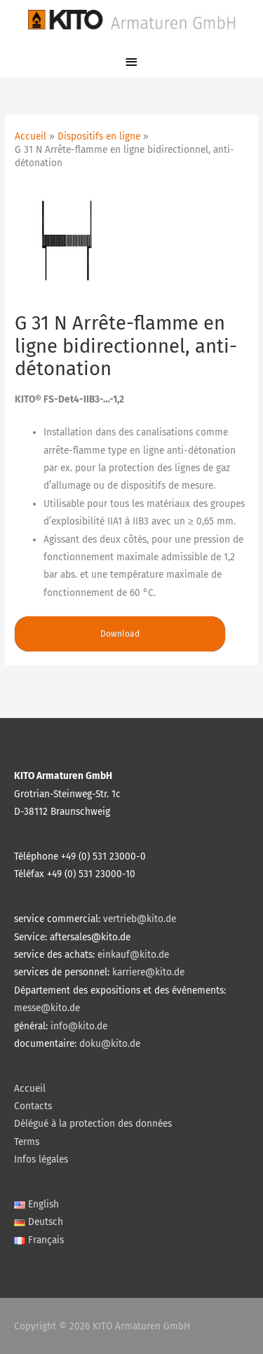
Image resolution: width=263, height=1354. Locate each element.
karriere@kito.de (148, 972)
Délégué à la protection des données (93, 1124)
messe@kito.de (47, 1008)
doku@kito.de (109, 1044)
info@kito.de (78, 1026)
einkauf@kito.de (133, 955)
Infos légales (41, 1159)
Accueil (30, 1089)
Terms (26, 1142)
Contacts (33, 1106)
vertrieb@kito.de (139, 919)
